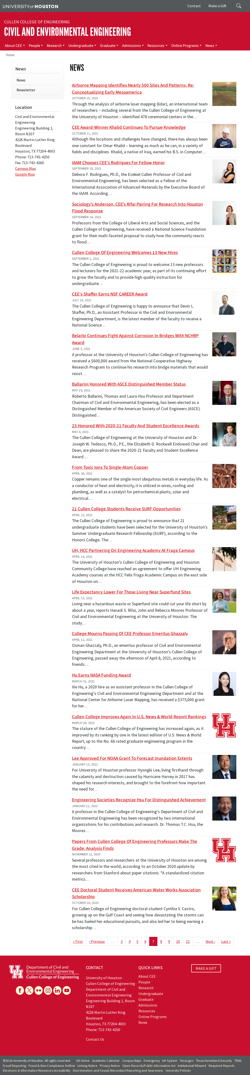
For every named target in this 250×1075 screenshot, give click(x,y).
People (34, 45)
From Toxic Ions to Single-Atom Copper (110, 467)
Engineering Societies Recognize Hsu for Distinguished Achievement (139, 800)
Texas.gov (187, 1061)
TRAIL (238, 1061)
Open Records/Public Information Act (148, 1066)
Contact (194, 5)
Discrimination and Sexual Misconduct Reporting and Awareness (118, 1071)
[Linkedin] (57, 990)
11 (188, 941)
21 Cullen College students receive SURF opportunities (126, 509)
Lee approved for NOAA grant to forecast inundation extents (132, 758)
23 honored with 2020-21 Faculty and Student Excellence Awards (135, 425)
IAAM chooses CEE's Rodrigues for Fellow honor (118, 162)
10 (178, 941)
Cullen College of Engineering (37, 22)
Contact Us (95, 1039)
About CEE (13, 45)
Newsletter (26, 89)
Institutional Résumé (192, 1066)
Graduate (107, 45)
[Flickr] (39, 990)
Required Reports (221, 1066)
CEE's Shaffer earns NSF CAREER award (110, 294)
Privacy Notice (110, 1066)
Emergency (152, 1061)
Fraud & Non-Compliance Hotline (52, 1066)
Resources (156, 45)
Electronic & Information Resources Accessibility (37, 1071)
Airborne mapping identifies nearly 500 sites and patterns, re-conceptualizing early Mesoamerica (133, 89)
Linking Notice (87, 1066)
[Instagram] (48, 990)
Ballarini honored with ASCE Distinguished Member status (129, 384)
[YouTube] (67, 990)
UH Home (82, 1061)
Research (54, 45)
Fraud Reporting (14, 1066)
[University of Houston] (30, 6)
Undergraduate (80, 45)
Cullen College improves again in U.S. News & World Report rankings (139, 716)
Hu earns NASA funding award (101, 675)
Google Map (25, 174)
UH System (169, 1061)
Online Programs (185, 45)
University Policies (178, 1071)
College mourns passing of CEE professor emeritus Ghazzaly (130, 633)
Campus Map (25, 168)
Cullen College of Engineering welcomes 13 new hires (125, 252)
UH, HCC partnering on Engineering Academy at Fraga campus (133, 550)
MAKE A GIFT (206, 968)
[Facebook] (20, 990)
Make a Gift (217, 5)
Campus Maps (131, 1061)
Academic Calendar (106, 1061)
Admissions (131, 45)
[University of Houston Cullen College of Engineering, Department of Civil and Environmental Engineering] (44, 971)
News (209, 45)
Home (10, 55)
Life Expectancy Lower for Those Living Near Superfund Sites (131, 592)
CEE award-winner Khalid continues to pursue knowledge (129, 127)
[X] (29, 990)
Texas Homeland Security (214, 1061)
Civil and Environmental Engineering (67, 32)
